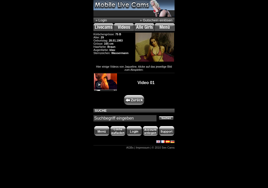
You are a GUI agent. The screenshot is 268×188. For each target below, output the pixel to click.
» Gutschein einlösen (156, 20)
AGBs (129, 147)
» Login (101, 20)
